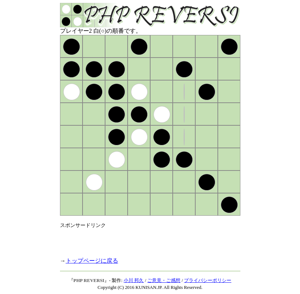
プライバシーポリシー (207, 280)
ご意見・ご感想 (163, 280)
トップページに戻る (92, 261)
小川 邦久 (134, 280)
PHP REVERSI (88, 280)
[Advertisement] (145, 240)
